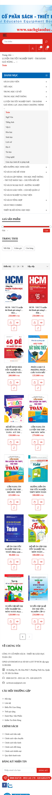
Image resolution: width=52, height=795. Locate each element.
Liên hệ (6, 703)
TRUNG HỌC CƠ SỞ (12, 92)
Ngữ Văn (9, 117)
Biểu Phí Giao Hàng (11, 707)
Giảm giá (18, 248)
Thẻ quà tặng (8, 712)
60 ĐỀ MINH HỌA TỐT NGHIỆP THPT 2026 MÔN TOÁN (14, 370)
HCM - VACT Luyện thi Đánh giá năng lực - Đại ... (38, 310)
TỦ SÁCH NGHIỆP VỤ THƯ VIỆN (18, 195)
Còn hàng (29, 248)
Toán (8, 112)
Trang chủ (6, 55)
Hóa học (9, 132)
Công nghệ (10, 157)
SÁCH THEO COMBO (13, 205)
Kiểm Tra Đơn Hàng (11, 720)
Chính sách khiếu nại (11, 751)
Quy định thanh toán (11, 755)
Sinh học (9, 137)
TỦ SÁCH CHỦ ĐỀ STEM (14, 172)
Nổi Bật (7, 248)
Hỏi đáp (6, 699)
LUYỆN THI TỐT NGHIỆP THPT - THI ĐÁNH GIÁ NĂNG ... (24, 60)
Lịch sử (9, 142)
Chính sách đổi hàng (11, 747)
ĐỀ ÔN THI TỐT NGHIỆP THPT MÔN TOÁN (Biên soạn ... (14, 549)
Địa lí (8, 147)
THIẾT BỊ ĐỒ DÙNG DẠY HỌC (17, 210)
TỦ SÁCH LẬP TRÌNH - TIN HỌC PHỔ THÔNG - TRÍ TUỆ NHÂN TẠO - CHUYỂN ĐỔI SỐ (23, 178)
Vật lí (8, 127)
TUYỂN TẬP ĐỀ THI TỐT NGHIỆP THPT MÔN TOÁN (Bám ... (14, 609)
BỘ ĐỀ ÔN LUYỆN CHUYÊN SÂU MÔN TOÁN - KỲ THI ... (14, 430)
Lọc (46, 230)
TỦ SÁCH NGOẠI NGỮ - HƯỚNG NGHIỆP (22, 185)
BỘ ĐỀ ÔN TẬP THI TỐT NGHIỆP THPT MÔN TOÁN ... (38, 549)
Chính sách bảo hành (11, 743)
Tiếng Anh (10, 122)
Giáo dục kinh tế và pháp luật (17, 162)
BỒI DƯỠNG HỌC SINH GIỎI (16, 167)
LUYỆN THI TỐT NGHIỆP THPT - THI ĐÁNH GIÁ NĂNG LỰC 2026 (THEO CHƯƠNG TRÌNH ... (24, 105)
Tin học (9, 152)
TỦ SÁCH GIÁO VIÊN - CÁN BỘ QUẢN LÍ (22, 190)
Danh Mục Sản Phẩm (12, 716)
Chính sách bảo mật (11, 734)
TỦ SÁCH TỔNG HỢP (13, 200)
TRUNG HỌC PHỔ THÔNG (15, 97)
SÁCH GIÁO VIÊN (11, 82)
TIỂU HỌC (8, 87)
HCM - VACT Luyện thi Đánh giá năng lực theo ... (14, 310)
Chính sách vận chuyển (12, 738)
